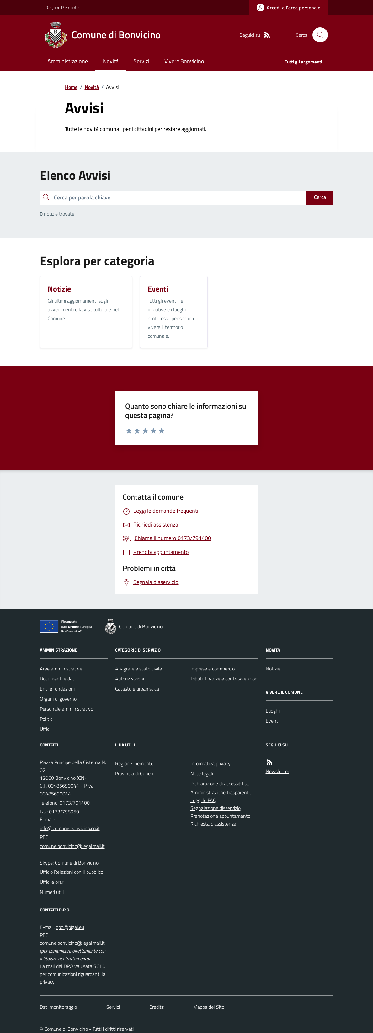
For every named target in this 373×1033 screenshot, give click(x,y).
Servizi (141, 61)
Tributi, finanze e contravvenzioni (224, 683)
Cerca (320, 197)
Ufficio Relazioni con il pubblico (71, 872)
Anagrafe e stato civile (138, 668)
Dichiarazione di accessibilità (219, 783)
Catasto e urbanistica (137, 688)
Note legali (201, 773)
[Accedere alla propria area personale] (288, 7)
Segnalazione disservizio (215, 808)
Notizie (273, 668)
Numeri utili (52, 892)
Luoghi (273, 710)
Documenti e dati (57, 678)
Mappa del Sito (208, 1007)
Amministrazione (67, 61)
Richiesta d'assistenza (213, 824)
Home (71, 87)
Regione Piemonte (62, 7)
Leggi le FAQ (203, 800)
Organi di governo (58, 698)
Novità (111, 61)
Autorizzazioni (129, 678)
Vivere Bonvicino (184, 61)
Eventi (272, 720)
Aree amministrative (61, 668)
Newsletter (277, 771)
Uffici (45, 729)
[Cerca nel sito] (317, 34)
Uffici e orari (52, 882)
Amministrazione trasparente (220, 792)
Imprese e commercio (212, 668)
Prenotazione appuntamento (220, 816)
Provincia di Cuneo (134, 773)
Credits (156, 1007)
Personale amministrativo (66, 709)
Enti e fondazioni (57, 688)
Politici (46, 719)
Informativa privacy (210, 763)
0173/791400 (75, 802)
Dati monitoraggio (58, 1007)
